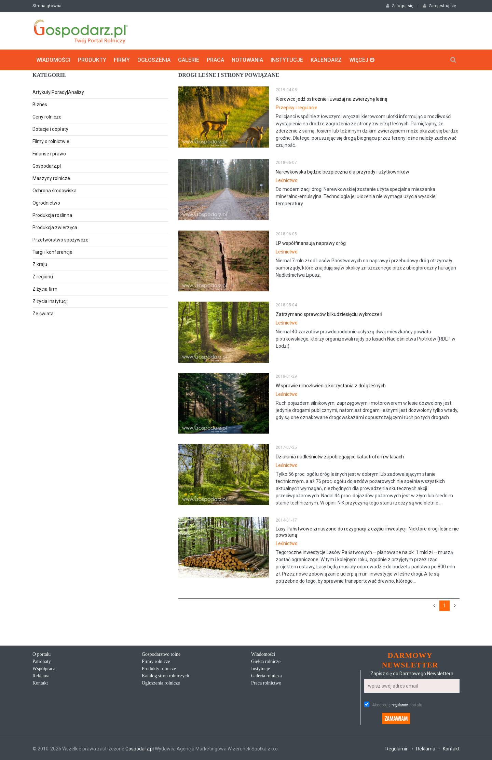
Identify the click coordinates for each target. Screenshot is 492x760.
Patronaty (41, 661)
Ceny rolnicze (47, 117)
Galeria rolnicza (266, 675)
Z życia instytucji (50, 301)
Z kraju (39, 264)
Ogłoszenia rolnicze (161, 683)
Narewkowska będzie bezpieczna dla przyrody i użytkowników (342, 172)
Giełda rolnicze (266, 661)
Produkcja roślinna (52, 215)
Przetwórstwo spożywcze (60, 240)
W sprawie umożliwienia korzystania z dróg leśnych (331, 385)
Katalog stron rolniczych (165, 675)
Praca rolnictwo (266, 683)
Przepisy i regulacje (296, 107)
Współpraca (43, 668)
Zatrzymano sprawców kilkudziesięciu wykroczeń (329, 314)
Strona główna (47, 5)
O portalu (41, 654)
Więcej (361, 60)
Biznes (39, 104)
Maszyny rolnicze (51, 178)
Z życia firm (44, 289)
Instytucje (287, 60)
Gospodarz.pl (46, 166)
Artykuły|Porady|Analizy (58, 92)
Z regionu (42, 276)
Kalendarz (326, 60)
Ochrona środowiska (54, 190)
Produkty (92, 60)
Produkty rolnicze (159, 668)
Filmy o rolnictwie (50, 141)
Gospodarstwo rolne (161, 654)
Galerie (188, 60)
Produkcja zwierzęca (54, 227)
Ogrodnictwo (46, 203)
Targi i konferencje (52, 252)
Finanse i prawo (49, 153)
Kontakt (40, 683)
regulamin (400, 705)
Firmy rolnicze (156, 661)
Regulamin (397, 748)
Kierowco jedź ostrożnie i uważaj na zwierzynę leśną (331, 99)
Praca (215, 60)
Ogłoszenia (153, 60)
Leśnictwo (287, 180)
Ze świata (43, 313)
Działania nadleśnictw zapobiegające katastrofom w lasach (340, 456)
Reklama (41, 675)
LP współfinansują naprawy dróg (311, 243)
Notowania (247, 60)
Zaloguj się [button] (399, 5)
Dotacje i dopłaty (50, 129)
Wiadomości (53, 60)
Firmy (122, 60)
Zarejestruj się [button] (439, 5)
